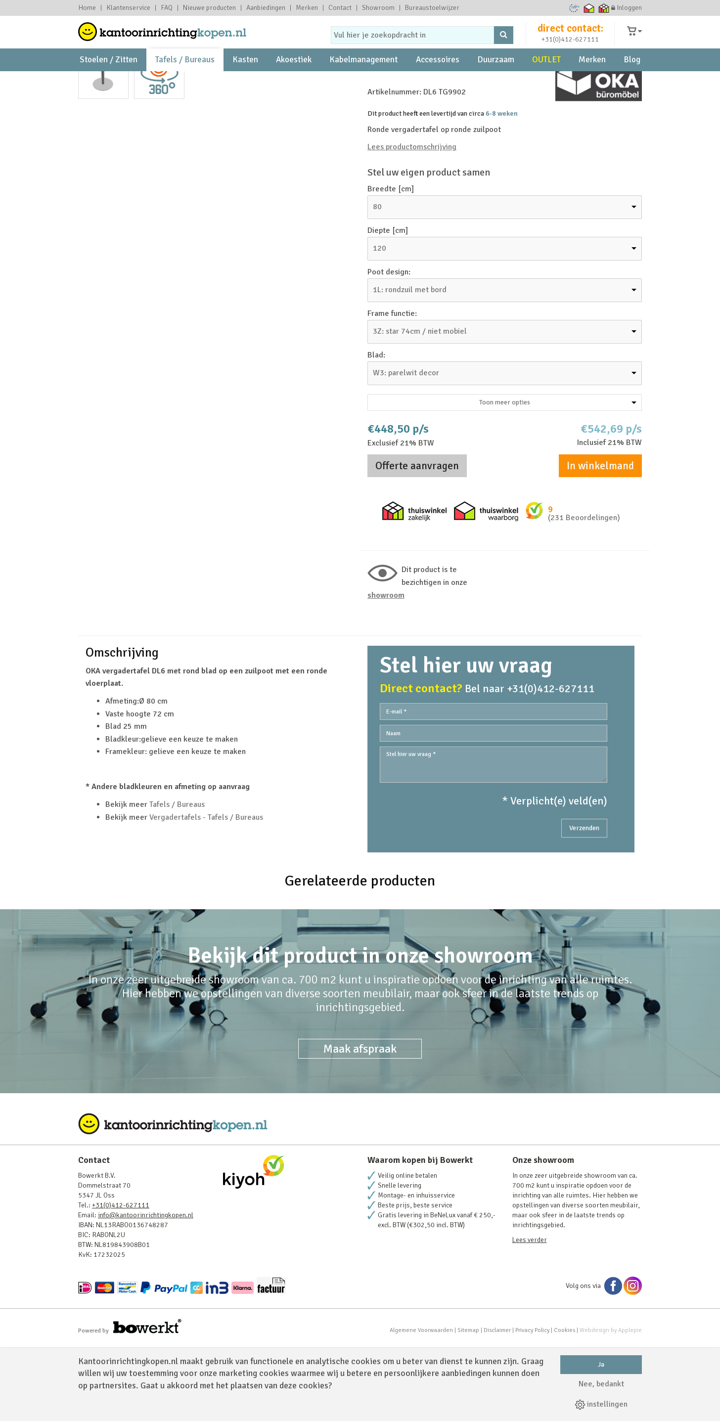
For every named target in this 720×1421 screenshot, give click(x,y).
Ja (601, 1364)
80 (377, 281)
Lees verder (529, 1315)
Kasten (245, 79)
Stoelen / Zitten (108, 79)
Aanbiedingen (265, 8)
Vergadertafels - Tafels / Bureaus (206, 892)
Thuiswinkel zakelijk (604, 7)
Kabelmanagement (363, 79)
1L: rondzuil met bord (410, 364)
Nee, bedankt (601, 1384)
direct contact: (570, 36)
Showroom (378, 8)
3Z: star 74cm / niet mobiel (420, 406)
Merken (307, 8)
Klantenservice (128, 8)
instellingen (601, 1404)
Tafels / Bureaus (185, 79)
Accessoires (437, 79)
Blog (632, 79)
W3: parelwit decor (406, 448)
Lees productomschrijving (411, 222)
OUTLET (546, 79)
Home (87, 8)
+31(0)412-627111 (570, 48)
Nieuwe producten (209, 8)
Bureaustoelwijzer (432, 8)
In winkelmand (600, 541)
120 (379, 323)
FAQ (167, 8)
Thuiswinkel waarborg (589, 7)
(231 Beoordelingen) (584, 593)
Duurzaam (495, 79)
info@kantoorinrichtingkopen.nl (145, 1291)
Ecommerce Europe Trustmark (574, 7)
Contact (340, 8)
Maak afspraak (360, 1124)
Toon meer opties (557, 477)
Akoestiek (294, 79)
